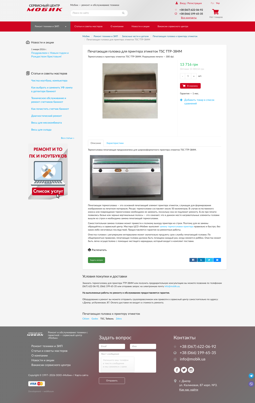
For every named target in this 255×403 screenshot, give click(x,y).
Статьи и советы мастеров (88, 26)
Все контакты (189, 18)
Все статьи (67, 138)
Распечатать (97, 250)
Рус (212, 3)
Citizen (85, 319)
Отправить (112, 381)
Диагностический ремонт (46, 116)
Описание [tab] (96, 143)
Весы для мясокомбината (46, 122)
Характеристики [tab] (115, 143)
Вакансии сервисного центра (173, 26)
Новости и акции (140, 26)
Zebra (119, 319)
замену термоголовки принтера (176, 226)
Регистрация (195, 3)
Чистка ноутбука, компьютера (49, 80)
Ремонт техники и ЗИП (47, 26)
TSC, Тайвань (107, 319)
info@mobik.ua (172, 286)
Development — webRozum (41, 391)
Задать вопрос (96, 260)
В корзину (192, 86)
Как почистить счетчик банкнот (50, 109)
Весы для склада (41, 129)
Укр (218, 3)
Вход (180, 3)
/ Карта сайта (80, 375)
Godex (95, 319)
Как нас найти (188, 389)
